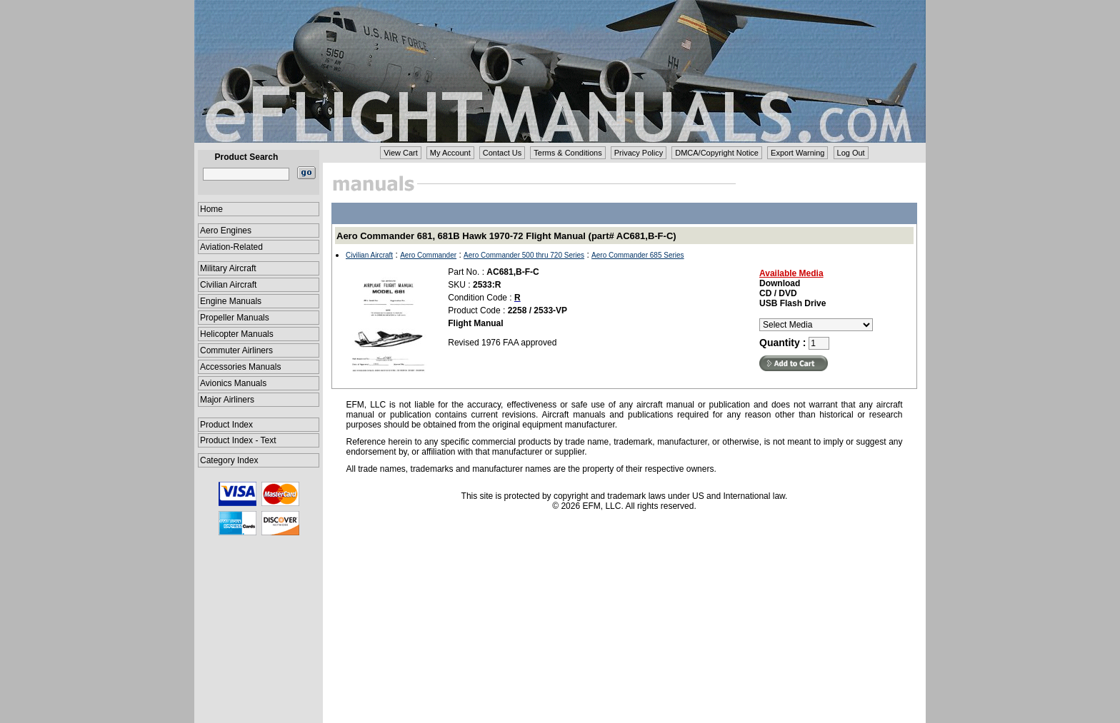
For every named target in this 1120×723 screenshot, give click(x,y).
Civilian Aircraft (228, 285)
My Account (450, 152)
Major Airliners (227, 400)
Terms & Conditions (567, 152)
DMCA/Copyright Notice (717, 152)
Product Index (226, 425)
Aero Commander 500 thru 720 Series (524, 255)
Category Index (229, 460)
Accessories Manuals (240, 367)
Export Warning (797, 152)
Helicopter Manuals (237, 334)
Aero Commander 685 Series (637, 255)
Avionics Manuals (233, 383)
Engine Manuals (230, 301)
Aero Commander (428, 255)
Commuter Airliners (236, 350)
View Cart (400, 152)
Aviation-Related (231, 247)
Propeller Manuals (234, 318)
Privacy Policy (638, 152)
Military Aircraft (228, 268)
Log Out (851, 152)
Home (211, 209)
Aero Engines (225, 231)
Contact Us (502, 152)
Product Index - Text (238, 440)
